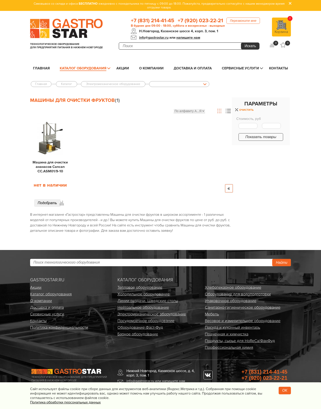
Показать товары (260, 137)
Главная (41, 68)
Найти (281, 262)
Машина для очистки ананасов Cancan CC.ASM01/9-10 (50, 166)
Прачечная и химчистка (226, 334)
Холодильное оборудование (143, 294)
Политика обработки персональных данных (65, 402)
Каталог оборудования (83, 68)
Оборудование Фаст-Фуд (140, 327)
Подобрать (47, 203)
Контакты (278, 68)
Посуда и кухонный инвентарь (232, 327)
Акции (122, 68)
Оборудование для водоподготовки (238, 294)
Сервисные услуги (240, 68)
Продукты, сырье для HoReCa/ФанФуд (240, 340)
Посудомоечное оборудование (145, 320)
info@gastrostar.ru (154, 37)
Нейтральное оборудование (143, 307)
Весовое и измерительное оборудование (242, 320)
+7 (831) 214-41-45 (152, 21)
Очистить (246, 110)
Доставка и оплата (193, 68)
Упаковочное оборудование (230, 300)
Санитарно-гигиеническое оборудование (242, 307)
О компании (151, 68)
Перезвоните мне (243, 20)
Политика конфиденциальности (59, 327)
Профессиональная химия (229, 347)
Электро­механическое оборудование (151, 314)
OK (284, 390)
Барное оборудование (137, 334)
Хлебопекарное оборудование (233, 287)
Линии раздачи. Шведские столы (147, 300)
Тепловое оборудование (139, 287)
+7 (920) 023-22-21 (200, 21)
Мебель (212, 314)
